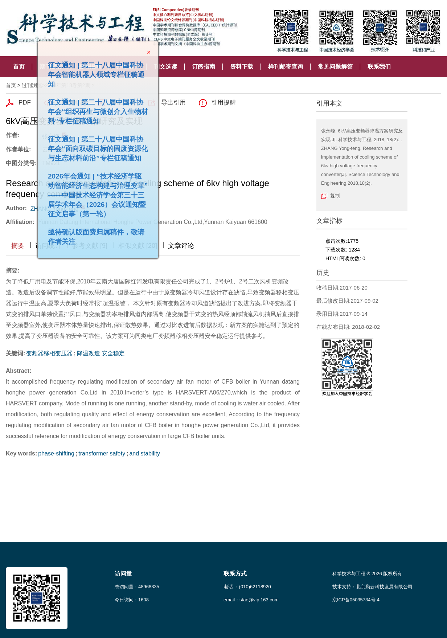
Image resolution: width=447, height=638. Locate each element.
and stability (144, 453)
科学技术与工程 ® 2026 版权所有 (367, 573)
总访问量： (137, 586)
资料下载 (241, 67)
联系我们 (379, 67)
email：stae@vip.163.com (251, 599)
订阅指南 (203, 67)
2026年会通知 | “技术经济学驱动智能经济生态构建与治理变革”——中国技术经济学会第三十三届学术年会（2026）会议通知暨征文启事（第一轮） (95, 191)
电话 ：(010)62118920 (247, 586)
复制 (335, 196)
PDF (25, 102)
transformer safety (101, 453)
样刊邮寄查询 (285, 67)
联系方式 (235, 573)
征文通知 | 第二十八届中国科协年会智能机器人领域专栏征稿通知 (93, 71)
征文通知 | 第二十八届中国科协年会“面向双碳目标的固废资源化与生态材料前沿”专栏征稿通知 (95, 145)
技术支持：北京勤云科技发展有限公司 (372, 586)
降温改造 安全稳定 (101, 353)
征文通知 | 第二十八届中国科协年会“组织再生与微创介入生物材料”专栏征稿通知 (95, 108)
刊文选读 (165, 67)
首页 (19, 67)
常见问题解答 (335, 67)
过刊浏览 (32, 85)
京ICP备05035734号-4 (356, 599)
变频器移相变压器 (49, 353)
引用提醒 (223, 102)
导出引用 (173, 102)
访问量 (123, 573)
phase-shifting (56, 453)
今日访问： (132, 599)
